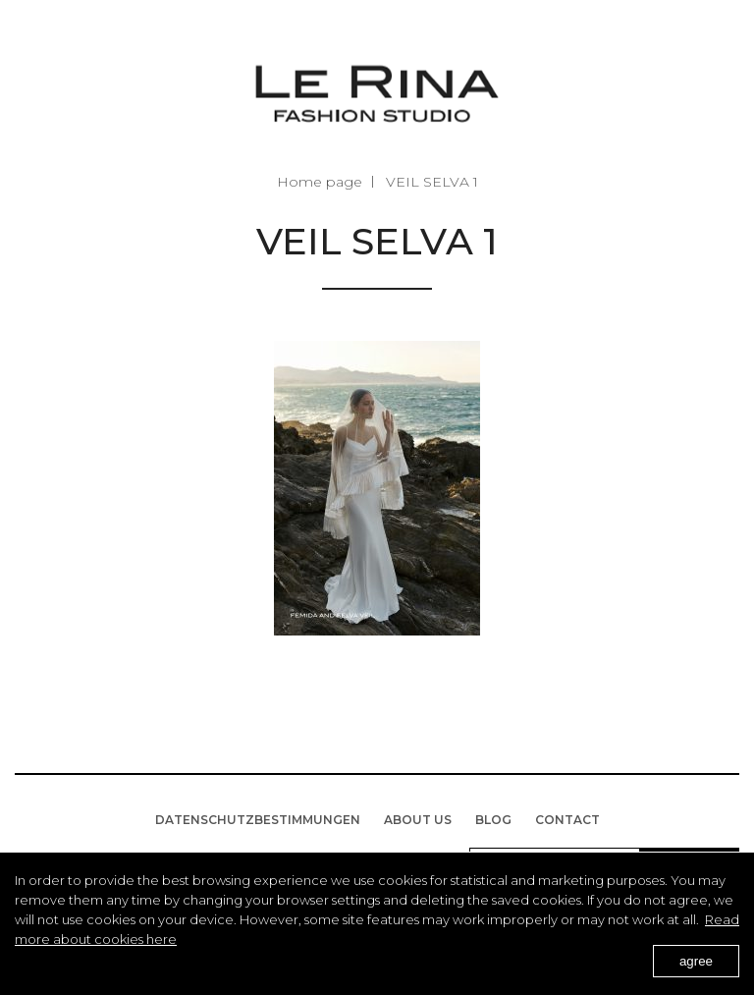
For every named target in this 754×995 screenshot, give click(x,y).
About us (418, 819)
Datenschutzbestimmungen (257, 819)
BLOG (493, 819)
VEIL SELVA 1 (432, 182)
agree (696, 961)
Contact (567, 819)
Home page (319, 182)
